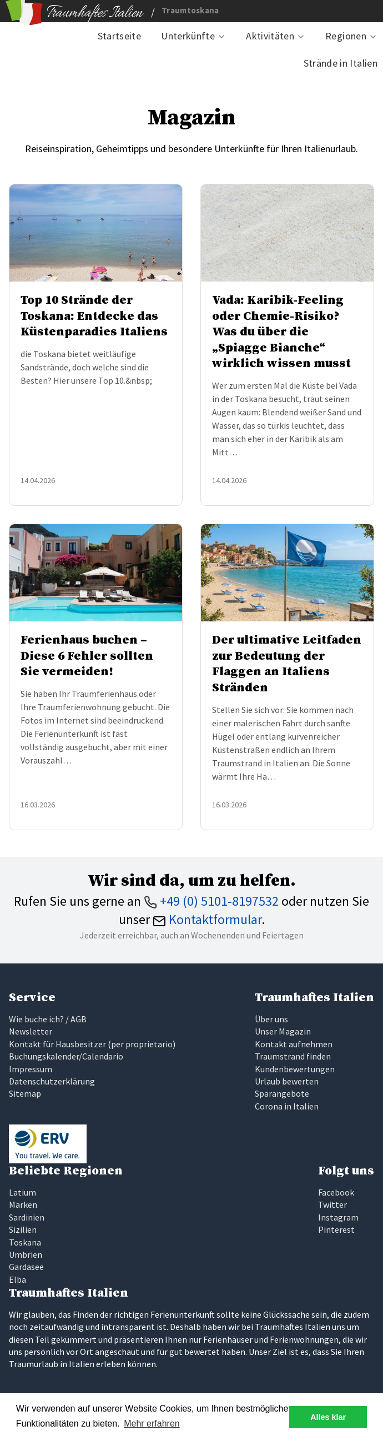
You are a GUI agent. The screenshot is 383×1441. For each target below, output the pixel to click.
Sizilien (23, 1229)
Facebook (336, 1192)
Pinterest (336, 1229)
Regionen (345, 35)
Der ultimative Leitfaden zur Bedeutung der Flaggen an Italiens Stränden (286, 663)
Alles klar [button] (328, 1417)
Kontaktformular (207, 919)
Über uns (271, 1019)
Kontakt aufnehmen (293, 1044)
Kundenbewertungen (295, 1069)
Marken (23, 1204)
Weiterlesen (128, 481)
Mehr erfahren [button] (152, 1423)
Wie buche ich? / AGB (48, 1019)
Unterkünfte (188, 35)
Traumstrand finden (293, 1056)
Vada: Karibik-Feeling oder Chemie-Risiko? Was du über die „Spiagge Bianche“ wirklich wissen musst (281, 332)
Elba (17, 1279)
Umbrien (25, 1254)
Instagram (338, 1217)
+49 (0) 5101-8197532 (211, 901)
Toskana (25, 1242)
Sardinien (26, 1217)
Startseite (120, 35)
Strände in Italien (340, 63)
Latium (22, 1192)
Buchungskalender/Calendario (66, 1056)
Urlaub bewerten (287, 1081)
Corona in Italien (287, 1106)
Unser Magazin (283, 1031)
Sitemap (25, 1093)
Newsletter (30, 1031)
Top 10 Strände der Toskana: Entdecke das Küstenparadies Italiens (94, 316)
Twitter (332, 1204)
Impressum (30, 1069)
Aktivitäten (270, 35)
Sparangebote (282, 1093)
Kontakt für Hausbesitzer (57, 1044)
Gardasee (26, 1266)
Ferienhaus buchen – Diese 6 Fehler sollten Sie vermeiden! (87, 655)
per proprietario (142, 1044)
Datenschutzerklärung (52, 1081)
